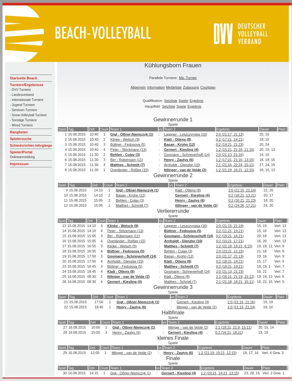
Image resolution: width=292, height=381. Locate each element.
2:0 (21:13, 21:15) (230, 271)
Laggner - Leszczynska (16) (185, 134)
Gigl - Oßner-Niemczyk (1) (131, 134)
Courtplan (207, 87)
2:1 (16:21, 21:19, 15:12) (235, 276)
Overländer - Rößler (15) (129, 170)
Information (156, 87)
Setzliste (171, 101)
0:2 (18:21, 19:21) (230, 266)
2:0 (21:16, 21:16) (241, 302)
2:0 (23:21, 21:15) (230, 251)
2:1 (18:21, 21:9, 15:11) (233, 327)
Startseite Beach (23, 78)
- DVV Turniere (20, 89)
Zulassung (191, 87)
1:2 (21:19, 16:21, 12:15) (235, 170)
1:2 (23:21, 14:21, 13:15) (220, 373)
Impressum (19, 164)
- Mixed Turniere (21, 125)
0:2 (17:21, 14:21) (230, 139)
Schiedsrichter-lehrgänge (31, 145)
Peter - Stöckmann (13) (128, 149)
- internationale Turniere (27, 100)
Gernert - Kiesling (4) (181, 149)
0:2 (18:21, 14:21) (230, 261)
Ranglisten (19, 132)
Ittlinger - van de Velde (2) (185, 170)
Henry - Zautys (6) (179, 160)
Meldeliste (174, 87)
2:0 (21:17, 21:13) (230, 134)
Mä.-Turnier (188, 78)
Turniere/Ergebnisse (27, 85)
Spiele (183, 101)
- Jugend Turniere (22, 105)
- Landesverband (22, 95)
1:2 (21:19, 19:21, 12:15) (217, 353)
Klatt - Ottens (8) (177, 139)
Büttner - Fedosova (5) (127, 144)
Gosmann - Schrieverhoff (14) (187, 155)
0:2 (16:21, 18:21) (229, 332)
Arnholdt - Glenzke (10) (182, 165)
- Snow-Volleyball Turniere (28, 115)
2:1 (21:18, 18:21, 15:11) (235, 282)
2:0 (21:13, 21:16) (230, 155)
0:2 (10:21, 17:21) (230, 241)
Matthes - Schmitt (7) (127, 165)
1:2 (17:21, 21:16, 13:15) (235, 160)
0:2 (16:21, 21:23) (242, 200)
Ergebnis (196, 101)
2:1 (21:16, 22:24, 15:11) (235, 165)
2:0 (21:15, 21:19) (230, 226)
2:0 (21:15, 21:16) (242, 190)
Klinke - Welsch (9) (124, 139)
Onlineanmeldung (22, 157)
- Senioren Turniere (23, 110)
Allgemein (138, 87)
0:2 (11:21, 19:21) (230, 231)
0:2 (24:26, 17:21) (242, 205)
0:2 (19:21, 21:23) (230, 144)
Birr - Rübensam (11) (126, 160)
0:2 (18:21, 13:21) (242, 195)
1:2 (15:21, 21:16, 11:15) (235, 149)
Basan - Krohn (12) (179, 144)
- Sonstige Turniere (23, 120)
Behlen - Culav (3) (125, 155)
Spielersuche (20, 139)
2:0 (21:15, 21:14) (241, 307)
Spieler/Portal (21, 152)
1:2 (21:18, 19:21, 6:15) (234, 246)
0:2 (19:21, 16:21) (230, 236)
